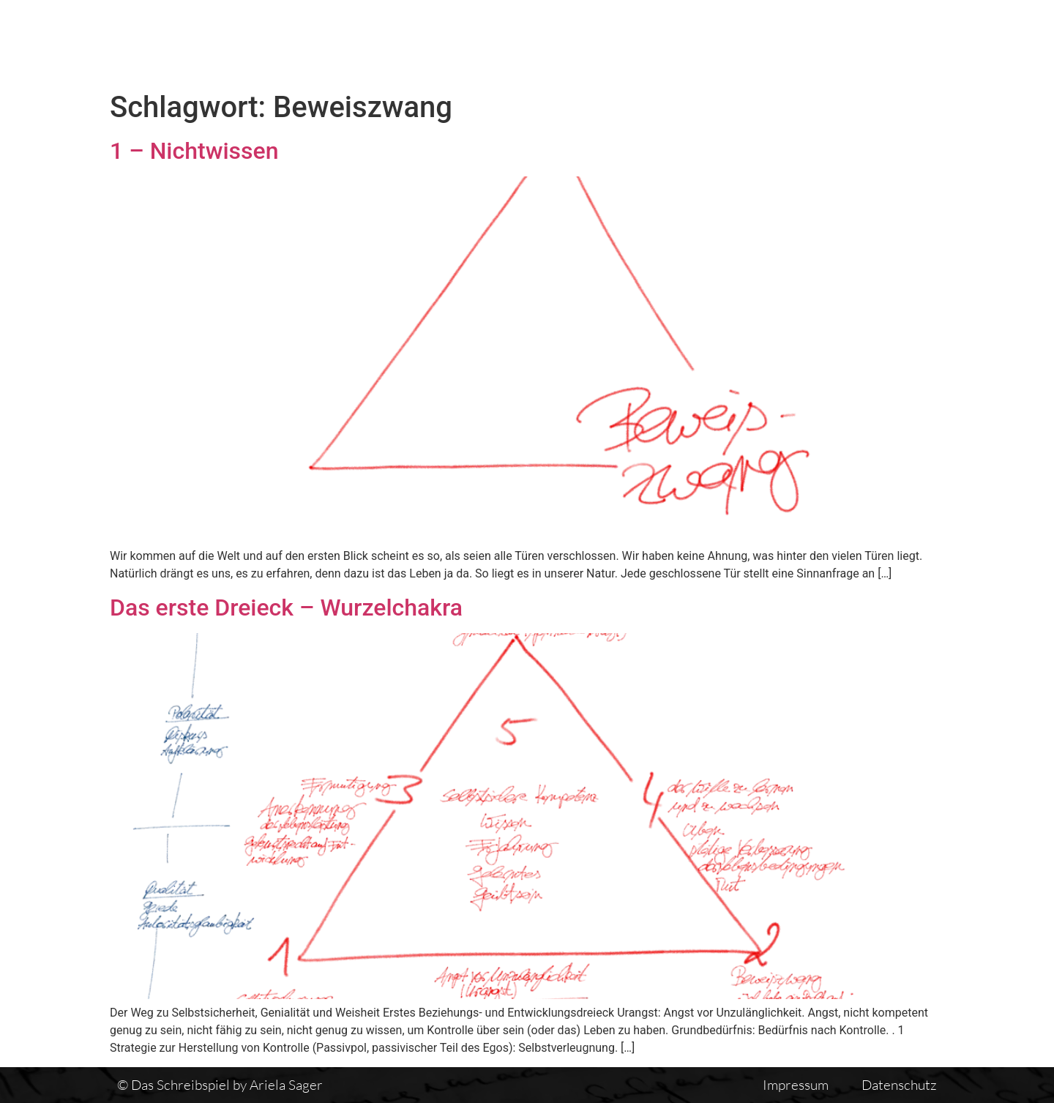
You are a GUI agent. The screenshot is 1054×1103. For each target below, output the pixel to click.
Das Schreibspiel (511, 41)
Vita (733, 41)
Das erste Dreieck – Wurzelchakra (286, 607)
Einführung (815, 41)
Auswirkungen (932, 41)
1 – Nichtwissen (194, 151)
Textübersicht (643, 41)
